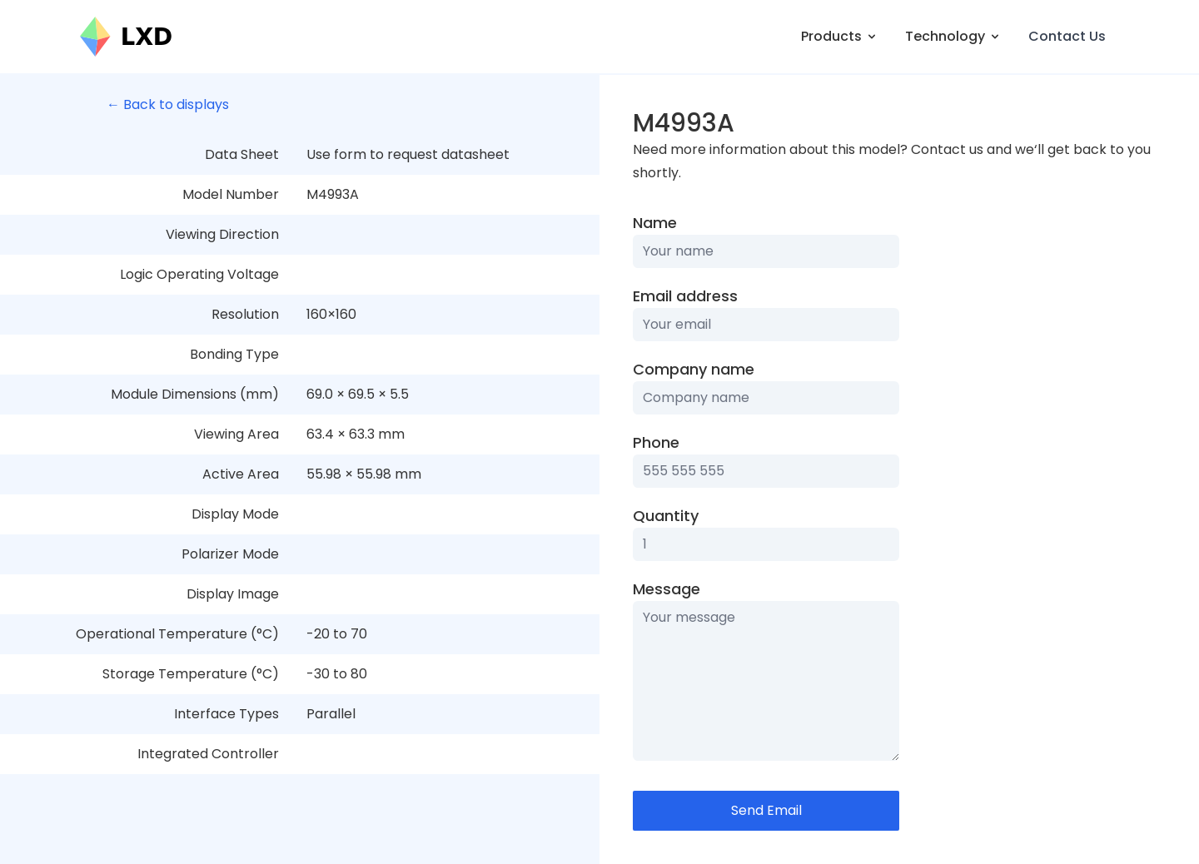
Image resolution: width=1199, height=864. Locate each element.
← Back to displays (168, 104)
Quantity (666, 515)
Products (839, 36)
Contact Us (1067, 36)
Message (666, 588)
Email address (685, 296)
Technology (953, 36)
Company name (693, 369)
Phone (656, 442)
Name (655, 222)
